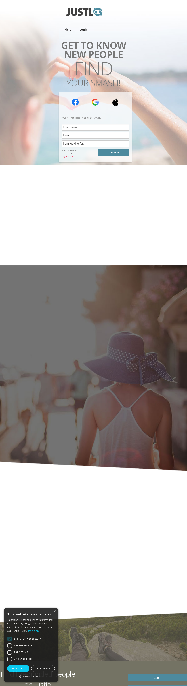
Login (83, 29)
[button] (31, 676)
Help (68, 29)
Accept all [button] (18, 668)
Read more (34, 630)
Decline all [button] (43, 668)
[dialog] (31, 645)
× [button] (54, 611)
